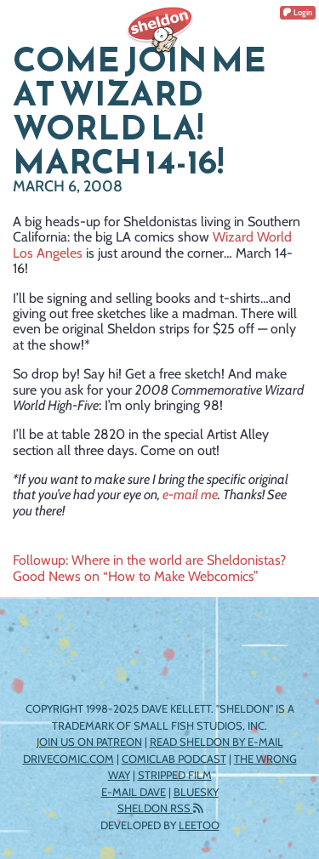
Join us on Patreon (89, 741)
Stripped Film (175, 775)
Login (297, 12)
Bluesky (196, 792)
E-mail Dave (133, 792)
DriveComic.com (68, 758)
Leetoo (199, 825)
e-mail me (190, 494)
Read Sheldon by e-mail (216, 741)
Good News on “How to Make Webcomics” (136, 576)
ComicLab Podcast (174, 758)
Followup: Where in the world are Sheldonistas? (149, 560)
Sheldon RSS (159, 808)
